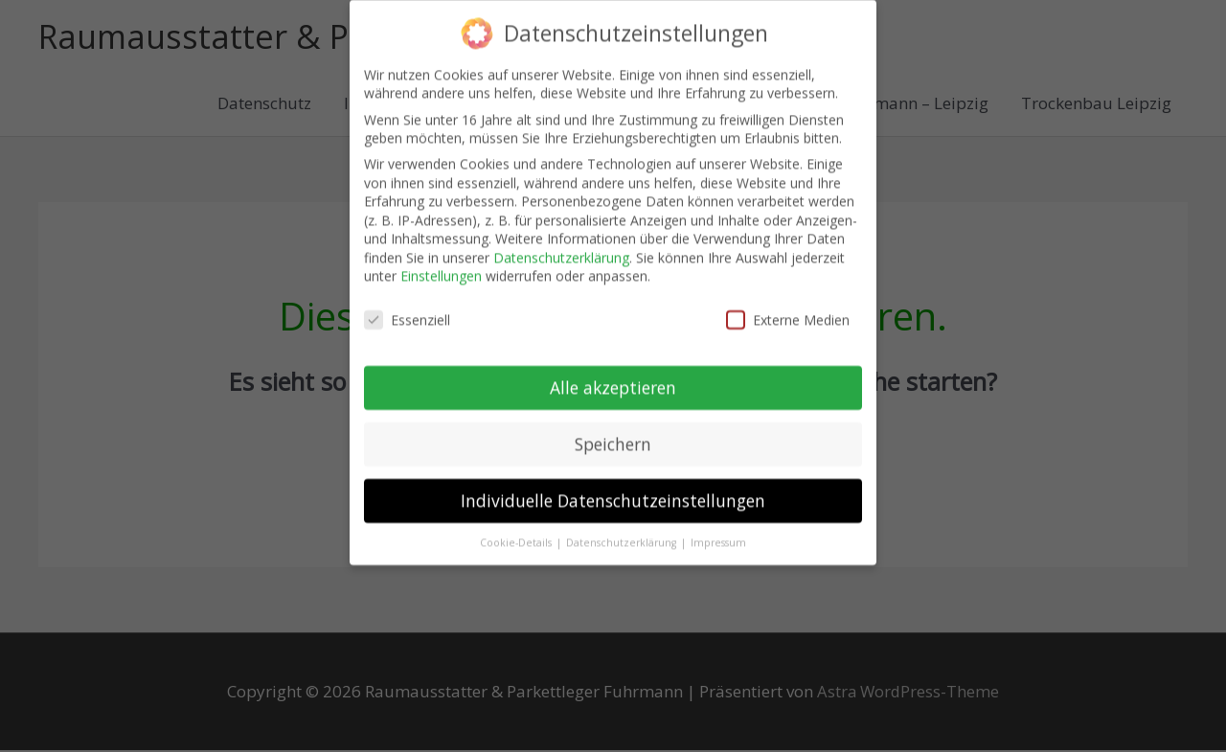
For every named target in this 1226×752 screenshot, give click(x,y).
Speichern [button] (613, 430)
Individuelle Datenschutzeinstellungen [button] (613, 485)
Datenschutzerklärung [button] (622, 528)
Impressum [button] (718, 528)
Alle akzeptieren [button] (613, 373)
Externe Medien (788, 306)
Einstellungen (441, 262)
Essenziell (407, 306)
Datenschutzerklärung (561, 243)
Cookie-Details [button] (517, 528)
